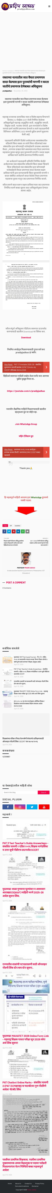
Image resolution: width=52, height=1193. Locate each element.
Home (4, 71)
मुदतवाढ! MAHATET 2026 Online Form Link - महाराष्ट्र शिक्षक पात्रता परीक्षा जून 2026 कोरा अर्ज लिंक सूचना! (31, 692)
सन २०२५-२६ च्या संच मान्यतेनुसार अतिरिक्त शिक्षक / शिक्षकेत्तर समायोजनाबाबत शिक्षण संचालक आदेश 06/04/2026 (29, 703)
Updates (10, 71)
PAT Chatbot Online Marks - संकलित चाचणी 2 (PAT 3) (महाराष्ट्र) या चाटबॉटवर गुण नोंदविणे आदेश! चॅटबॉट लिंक (25, 1086)
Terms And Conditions (22, 1186)
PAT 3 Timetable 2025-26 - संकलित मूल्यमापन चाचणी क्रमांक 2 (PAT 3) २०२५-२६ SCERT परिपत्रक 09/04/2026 (22, 367)
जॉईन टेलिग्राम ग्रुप (26, 436)
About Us (18, 1183)
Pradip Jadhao (31, 1190)
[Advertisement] (26, 40)
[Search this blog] (20, 792)
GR (11, 525)
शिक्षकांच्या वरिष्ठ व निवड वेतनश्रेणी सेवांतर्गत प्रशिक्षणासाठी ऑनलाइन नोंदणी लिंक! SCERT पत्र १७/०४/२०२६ (23, 740)
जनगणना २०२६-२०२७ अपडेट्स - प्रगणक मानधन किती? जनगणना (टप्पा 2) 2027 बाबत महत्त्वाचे (22, 452)
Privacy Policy (39, 1183)
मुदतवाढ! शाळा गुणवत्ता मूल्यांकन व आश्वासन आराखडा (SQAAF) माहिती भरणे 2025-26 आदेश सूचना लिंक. (23, 892)
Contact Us (28, 1183)
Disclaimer (35, 1186)
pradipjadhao (7, 91)
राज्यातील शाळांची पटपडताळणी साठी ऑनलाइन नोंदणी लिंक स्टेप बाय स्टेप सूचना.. (31, 682)
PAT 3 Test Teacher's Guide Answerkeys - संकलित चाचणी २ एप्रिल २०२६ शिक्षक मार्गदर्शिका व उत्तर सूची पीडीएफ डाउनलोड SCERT (31, 671)
